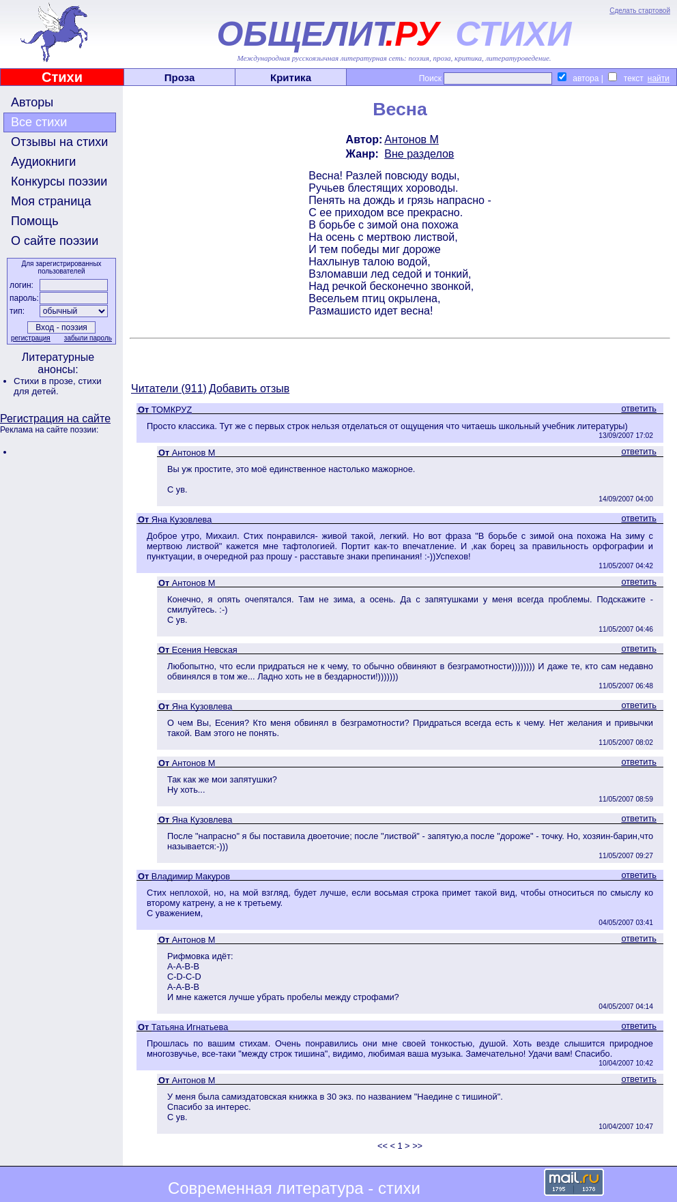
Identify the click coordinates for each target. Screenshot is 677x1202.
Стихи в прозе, (46, 381)
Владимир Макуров (191, 876)
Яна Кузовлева (182, 519)
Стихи (62, 77)
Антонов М (411, 139)
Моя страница (51, 201)
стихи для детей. (58, 386)
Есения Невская (204, 650)
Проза (179, 77)
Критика (290, 77)
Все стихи (39, 122)
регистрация (31, 338)
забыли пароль (88, 338)
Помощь (35, 221)
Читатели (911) (169, 388)
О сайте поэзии (54, 241)
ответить (639, 408)
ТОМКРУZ (172, 410)
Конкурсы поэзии (59, 181)
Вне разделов (419, 154)
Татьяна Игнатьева (190, 1027)
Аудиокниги (43, 161)
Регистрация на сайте (55, 418)
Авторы (32, 102)
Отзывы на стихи (59, 142)
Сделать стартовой (639, 10)
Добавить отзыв (249, 388)
